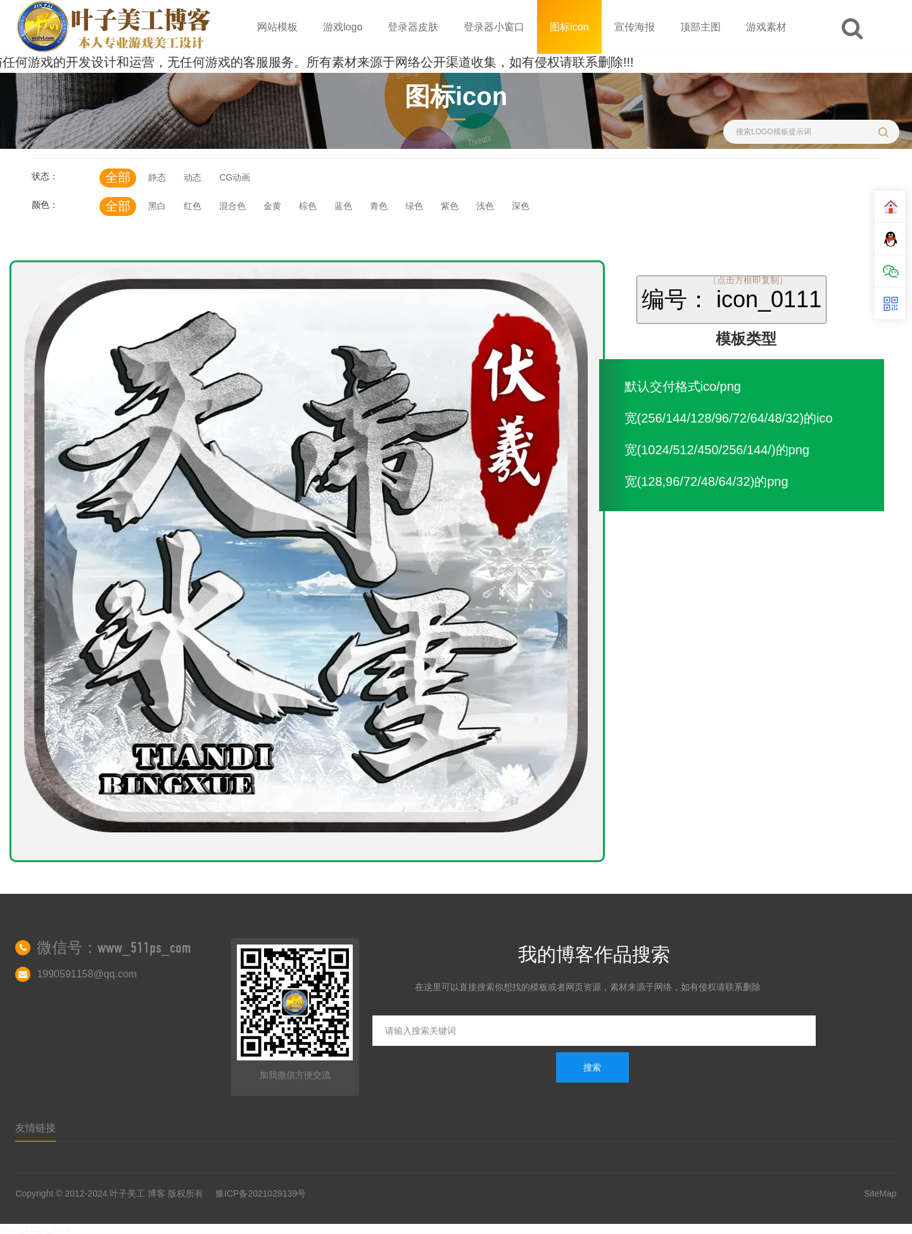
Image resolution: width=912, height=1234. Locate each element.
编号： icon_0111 (731, 299)
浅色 (485, 206)
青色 (379, 206)
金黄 (272, 206)
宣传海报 (634, 27)
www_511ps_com (35, 1229)
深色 (520, 206)
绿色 (414, 206)
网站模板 (277, 27)
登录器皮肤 (413, 27)
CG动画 (234, 177)
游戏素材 (766, 27)
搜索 (592, 1067)
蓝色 (343, 206)
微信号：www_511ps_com (114, 947)
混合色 (232, 206)
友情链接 (35, 1128)
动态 (192, 177)
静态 (157, 177)
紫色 (450, 206)
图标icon (569, 27)
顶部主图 (700, 27)
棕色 (308, 206)
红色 (192, 206)
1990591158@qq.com (87, 974)
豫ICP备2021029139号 (260, 1193)
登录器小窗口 (494, 27)
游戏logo (342, 27)
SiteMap (880, 1193)
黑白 (157, 206)
